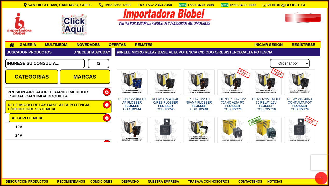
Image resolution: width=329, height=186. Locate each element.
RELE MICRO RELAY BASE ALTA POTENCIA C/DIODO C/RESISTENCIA (49, 107)
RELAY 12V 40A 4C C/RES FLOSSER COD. (165, 104)
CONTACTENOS (250, 181)
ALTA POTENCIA (27, 118)
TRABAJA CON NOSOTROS (208, 181)
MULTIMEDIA (56, 45)
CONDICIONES (101, 181)
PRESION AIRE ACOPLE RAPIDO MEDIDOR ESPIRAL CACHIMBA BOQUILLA (48, 94)
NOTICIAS (274, 181)
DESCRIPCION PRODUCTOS (27, 181)
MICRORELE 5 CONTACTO (36, 152)
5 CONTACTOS (25, 144)
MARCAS (84, 77)
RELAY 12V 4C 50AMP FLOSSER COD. (199, 104)
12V (18, 127)
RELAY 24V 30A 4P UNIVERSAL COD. (266, 152)
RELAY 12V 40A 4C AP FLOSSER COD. (132, 104)
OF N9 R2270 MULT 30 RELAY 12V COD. (266, 104)
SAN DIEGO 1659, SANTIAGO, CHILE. (58, 5)
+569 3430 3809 (243, 5)
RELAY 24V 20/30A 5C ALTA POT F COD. (199, 152)
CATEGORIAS (32, 77)
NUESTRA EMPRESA (163, 181)
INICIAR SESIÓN (269, 45)
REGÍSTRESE (303, 45)
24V (18, 135)
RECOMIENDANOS (71, 181)
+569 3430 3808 (201, 5)
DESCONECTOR (26, 161)
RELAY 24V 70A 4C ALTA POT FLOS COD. (132, 152)
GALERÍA (28, 45)
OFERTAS (117, 45)
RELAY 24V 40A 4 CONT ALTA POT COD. (299, 104)
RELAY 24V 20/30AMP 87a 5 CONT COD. (165, 153)
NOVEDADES (88, 45)
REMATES (143, 45)
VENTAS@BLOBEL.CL (286, 5)
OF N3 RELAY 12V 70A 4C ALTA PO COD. (233, 104)
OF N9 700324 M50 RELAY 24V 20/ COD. (299, 152)
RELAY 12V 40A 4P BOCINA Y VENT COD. (232, 152)
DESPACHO (130, 181)
